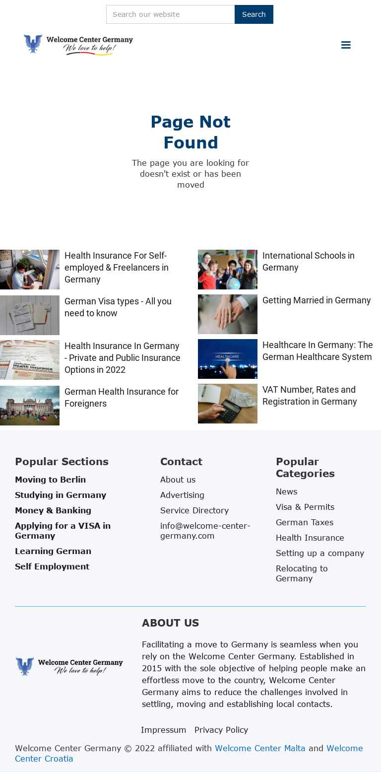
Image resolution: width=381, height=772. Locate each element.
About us (177, 479)
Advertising (182, 495)
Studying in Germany (60, 495)
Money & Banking (53, 510)
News (286, 491)
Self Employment (52, 566)
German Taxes (304, 522)
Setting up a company (320, 553)
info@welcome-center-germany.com (205, 530)
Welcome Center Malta (260, 748)
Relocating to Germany (302, 573)
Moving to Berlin (50, 479)
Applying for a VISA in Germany (63, 530)
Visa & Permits (305, 506)
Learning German (53, 551)
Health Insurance (310, 537)
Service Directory (194, 510)
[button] (345, 45)
